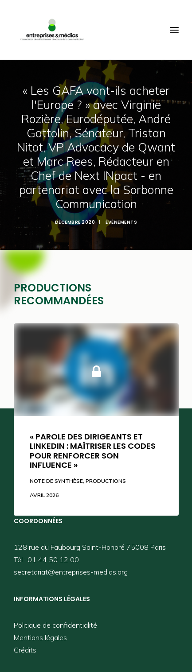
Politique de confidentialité (55, 625)
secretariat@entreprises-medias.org (71, 571)
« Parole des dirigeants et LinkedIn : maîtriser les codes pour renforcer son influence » (93, 451)
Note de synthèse (56, 481)
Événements (121, 222)
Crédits (25, 649)
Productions (106, 481)
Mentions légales (40, 637)
